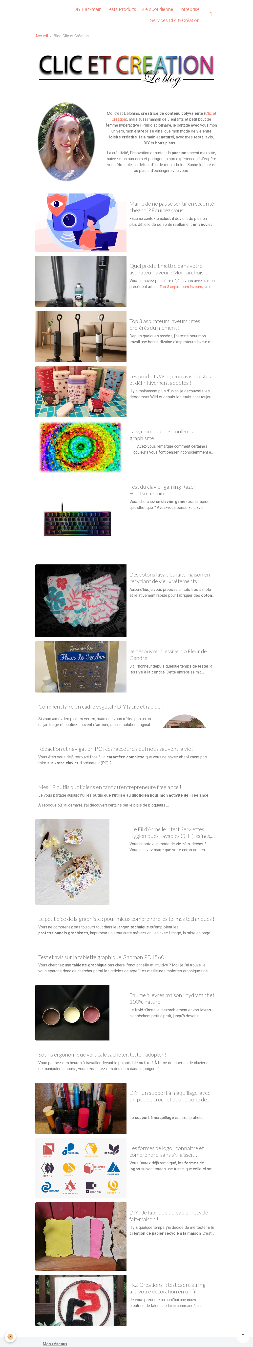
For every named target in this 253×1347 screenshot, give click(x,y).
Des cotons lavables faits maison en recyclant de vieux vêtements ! (169, 577)
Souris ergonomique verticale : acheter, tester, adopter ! (102, 1054)
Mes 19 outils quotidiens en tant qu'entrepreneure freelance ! (109, 787)
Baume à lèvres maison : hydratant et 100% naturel (171, 998)
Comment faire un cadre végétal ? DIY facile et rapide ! (100, 706)
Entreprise (188, 9)
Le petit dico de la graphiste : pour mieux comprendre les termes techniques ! (126, 919)
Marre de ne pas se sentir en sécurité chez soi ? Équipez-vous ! (171, 206)
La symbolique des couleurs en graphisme (164, 434)
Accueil (41, 36)
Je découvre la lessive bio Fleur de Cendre (168, 654)
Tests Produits (120, 9)
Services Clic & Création (174, 20)
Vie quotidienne (156, 9)
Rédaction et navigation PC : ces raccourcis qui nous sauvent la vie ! (116, 749)
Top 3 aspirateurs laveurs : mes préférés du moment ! (164, 324)
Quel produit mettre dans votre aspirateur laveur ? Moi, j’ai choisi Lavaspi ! (167, 269)
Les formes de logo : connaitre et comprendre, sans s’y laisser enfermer (166, 1151)
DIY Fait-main (87, 9)
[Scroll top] (243, 1337)
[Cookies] (10, 1336)
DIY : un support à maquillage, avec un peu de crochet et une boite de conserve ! (169, 1096)
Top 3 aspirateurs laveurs (181, 286)
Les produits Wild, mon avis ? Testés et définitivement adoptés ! (170, 379)
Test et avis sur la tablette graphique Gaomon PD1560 (101, 957)
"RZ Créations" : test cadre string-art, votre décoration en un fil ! (168, 1288)
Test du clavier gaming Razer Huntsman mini (162, 490)
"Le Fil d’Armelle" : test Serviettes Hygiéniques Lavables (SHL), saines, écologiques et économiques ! (170, 832)
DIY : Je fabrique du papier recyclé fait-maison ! (168, 1215)
